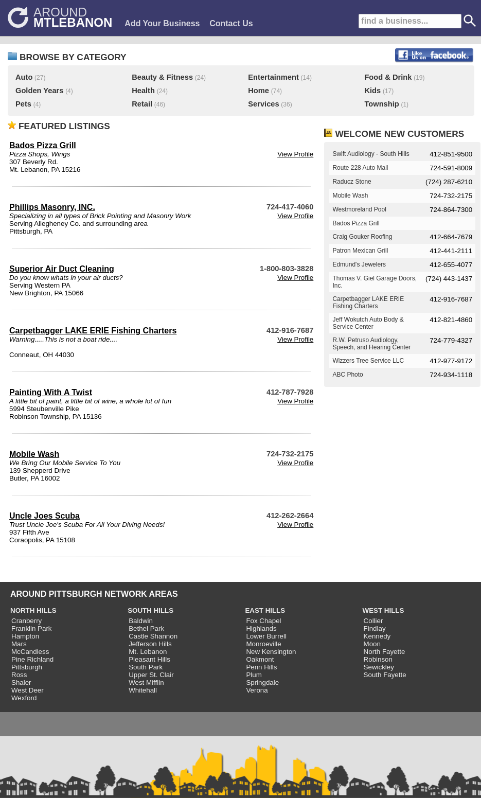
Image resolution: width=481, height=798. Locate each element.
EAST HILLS (265, 610)
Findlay (375, 628)
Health (143, 90)
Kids (372, 90)
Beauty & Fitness (162, 77)
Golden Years (39, 90)
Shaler (21, 682)
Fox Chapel (263, 621)
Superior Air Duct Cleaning (61, 268)
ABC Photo (347, 374)
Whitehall (143, 690)
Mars (19, 644)
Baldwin (141, 621)
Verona (257, 690)
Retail (142, 104)
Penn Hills (261, 667)
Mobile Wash (34, 454)
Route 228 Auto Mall (360, 167)
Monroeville (263, 644)
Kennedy (377, 636)
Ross (19, 675)
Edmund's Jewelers (359, 264)
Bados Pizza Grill (42, 145)
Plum (253, 675)
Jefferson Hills (150, 644)
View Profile (295, 154)
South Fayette (385, 675)
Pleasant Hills (149, 659)
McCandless (30, 651)
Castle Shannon (153, 636)
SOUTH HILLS (150, 610)
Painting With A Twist (50, 392)
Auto (23, 77)
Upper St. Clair (151, 675)
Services (263, 104)
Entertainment (273, 77)
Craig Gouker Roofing (362, 236)
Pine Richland (32, 659)
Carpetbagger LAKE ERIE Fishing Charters (92, 330)
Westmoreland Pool (359, 209)
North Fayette (384, 651)
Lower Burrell (266, 636)
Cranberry (26, 621)
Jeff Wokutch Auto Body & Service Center (367, 323)
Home (258, 90)
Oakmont (260, 659)
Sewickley (379, 667)
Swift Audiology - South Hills (370, 153)
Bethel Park (146, 628)
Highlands (261, 628)
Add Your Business (162, 23)
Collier (373, 621)
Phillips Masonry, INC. (52, 207)
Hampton (25, 636)
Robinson (378, 659)
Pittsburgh (26, 667)
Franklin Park (31, 628)
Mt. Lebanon (148, 651)
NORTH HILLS (33, 610)
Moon (372, 644)
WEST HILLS (383, 610)
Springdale (262, 682)
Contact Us (231, 23)
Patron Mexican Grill (360, 250)
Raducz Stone (351, 181)
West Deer (27, 690)
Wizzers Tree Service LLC (368, 360)
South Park (146, 667)
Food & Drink (388, 77)
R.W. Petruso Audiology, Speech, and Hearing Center (371, 343)
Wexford (24, 698)
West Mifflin (146, 682)
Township (381, 104)
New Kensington (271, 651)
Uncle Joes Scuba (44, 515)
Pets (23, 104)
